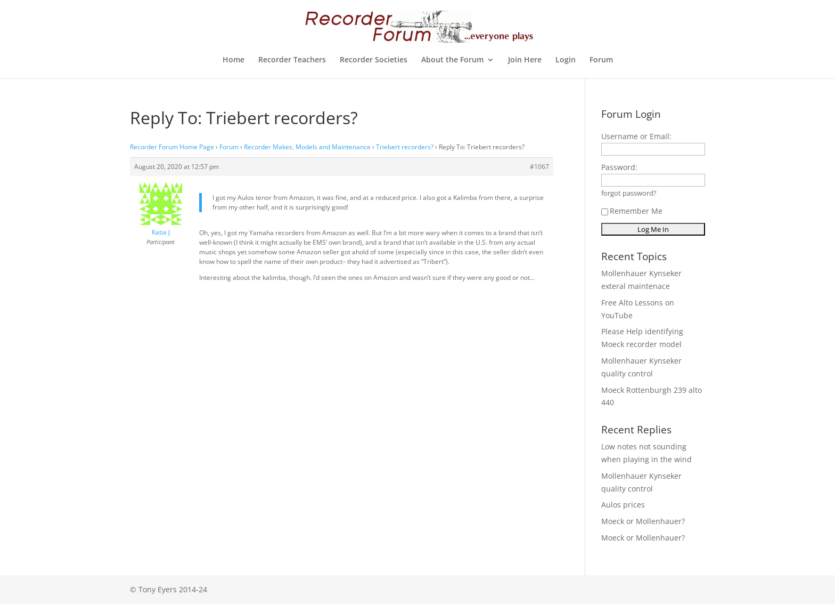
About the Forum (452, 60)
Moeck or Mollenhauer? (643, 521)
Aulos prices (623, 505)
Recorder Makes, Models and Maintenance (307, 146)
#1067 (539, 166)
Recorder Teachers (292, 60)
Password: (619, 167)
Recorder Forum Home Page (172, 146)
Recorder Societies (373, 60)
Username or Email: (636, 136)
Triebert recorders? (404, 146)
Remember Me (631, 211)
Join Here (525, 60)
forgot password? (629, 193)
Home (233, 60)
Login (565, 60)
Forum (601, 60)
